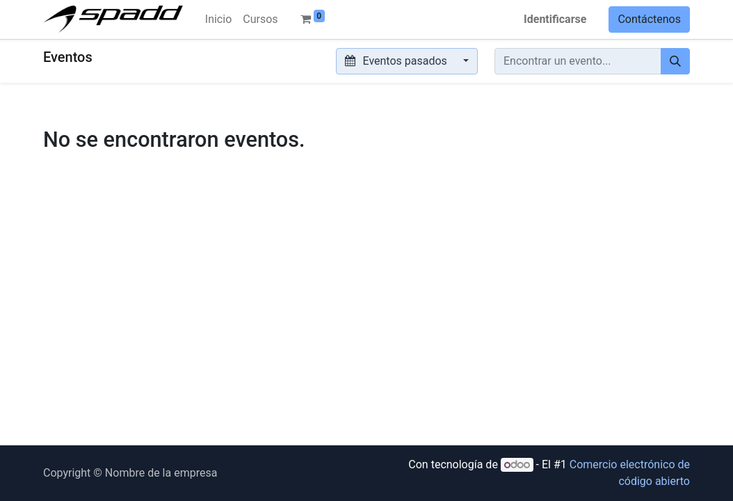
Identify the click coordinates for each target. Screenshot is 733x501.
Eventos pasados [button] (397, 60)
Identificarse (555, 19)
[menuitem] (218, 19)
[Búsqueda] (675, 61)
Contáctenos (649, 19)
